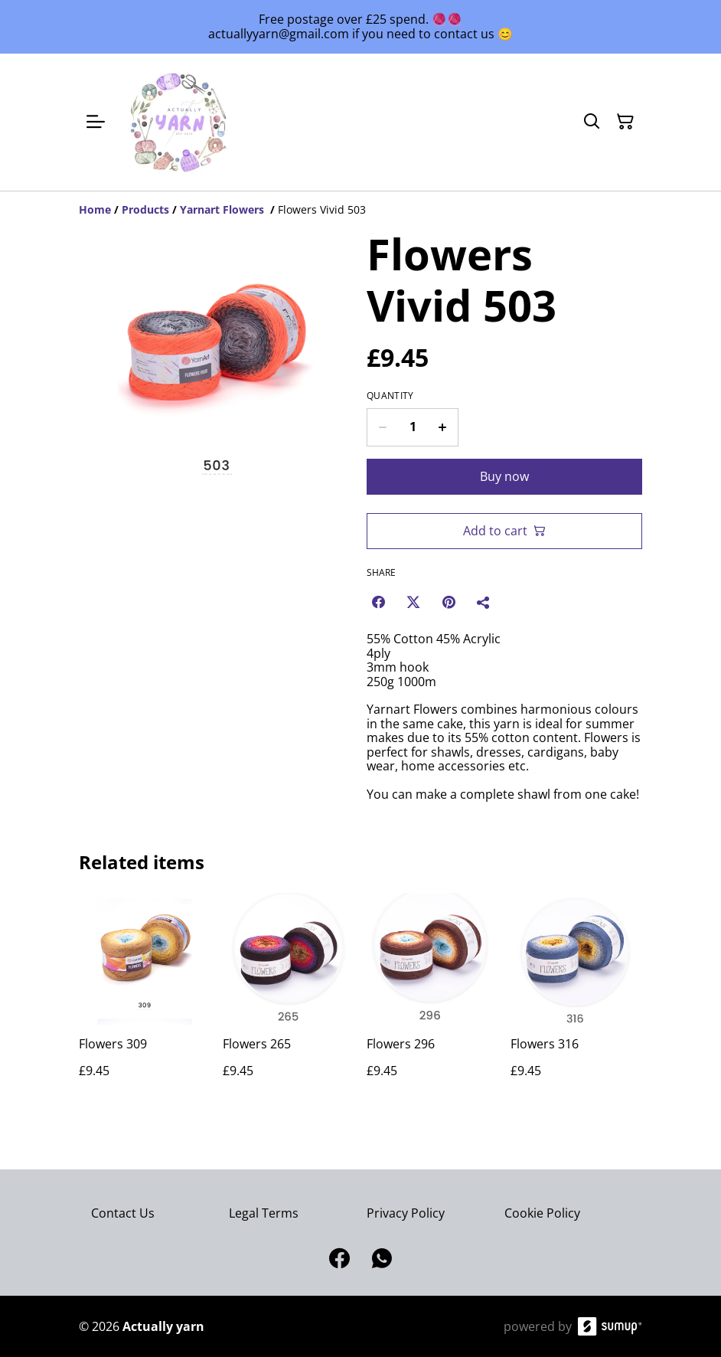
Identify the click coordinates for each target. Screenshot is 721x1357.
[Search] (591, 122)
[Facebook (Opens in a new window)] (378, 601)
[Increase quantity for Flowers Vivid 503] (442, 427)
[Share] (483, 601)
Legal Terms (264, 1213)
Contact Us (123, 1213)
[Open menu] (96, 122)
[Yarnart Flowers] (223, 209)
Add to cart (504, 530)
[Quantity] (412, 427)
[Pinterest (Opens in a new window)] (448, 601)
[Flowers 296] (432, 1000)
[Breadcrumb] (360, 209)
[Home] (95, 209)
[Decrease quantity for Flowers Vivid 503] (382, 427)
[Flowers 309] (144, 1000)
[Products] (145, 209)
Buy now (504, 476)
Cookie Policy (542, 1213)
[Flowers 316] (576, 1000)
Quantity (390, 396)
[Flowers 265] (288, 1000)
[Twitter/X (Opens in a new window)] (413, 601)
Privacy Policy (406, 1213)
